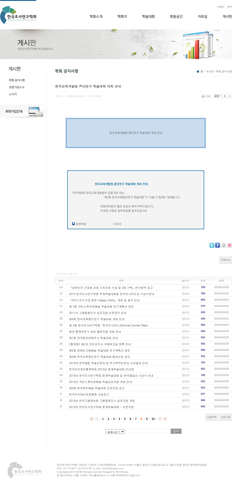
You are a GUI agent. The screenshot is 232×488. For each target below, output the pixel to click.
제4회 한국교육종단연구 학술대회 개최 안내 (97, 319)
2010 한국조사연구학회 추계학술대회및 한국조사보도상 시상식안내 (112, 294)
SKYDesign (122, 471)
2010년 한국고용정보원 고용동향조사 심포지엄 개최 (102, 400)
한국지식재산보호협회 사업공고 (89, 394)
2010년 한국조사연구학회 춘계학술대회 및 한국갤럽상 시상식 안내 (111, 375)
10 (153, 419)
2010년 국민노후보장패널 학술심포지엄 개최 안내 (100, 382)
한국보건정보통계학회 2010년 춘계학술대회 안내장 (101, 369)
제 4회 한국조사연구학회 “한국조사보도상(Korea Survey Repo (108, 325)
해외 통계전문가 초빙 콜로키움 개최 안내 (95, 331)
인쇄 (206, 96)
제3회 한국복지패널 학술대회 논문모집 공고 (97, 388)
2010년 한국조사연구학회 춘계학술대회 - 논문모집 (101, 407)
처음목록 (211, 417)
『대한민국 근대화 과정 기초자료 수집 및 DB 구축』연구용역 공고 (111, 287)
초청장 (118, 224)
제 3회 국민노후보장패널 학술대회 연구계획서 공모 (101, 306)
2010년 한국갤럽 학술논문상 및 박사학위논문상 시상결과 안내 (108, 363)
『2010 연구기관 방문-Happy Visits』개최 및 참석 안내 (104, 300)
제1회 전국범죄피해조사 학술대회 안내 (93, 338)
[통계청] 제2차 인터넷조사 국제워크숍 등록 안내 (100, 344)
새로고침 (225, 417)
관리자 (185, 287)
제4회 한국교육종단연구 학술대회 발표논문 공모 (99, 357)
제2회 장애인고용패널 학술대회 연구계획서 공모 (99, 350)
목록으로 (225, 260)
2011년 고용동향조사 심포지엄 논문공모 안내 (98, 313)
